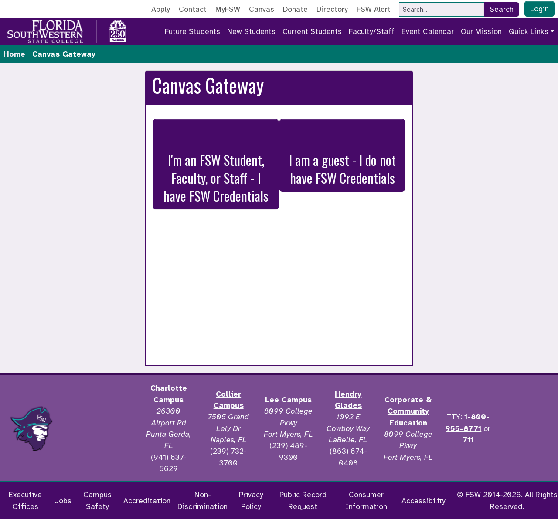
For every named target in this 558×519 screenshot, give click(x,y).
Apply (160, 9)
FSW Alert (374, 9)
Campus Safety (97, 500)
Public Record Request (303, 500)
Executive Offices (25, 500)
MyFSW (227, 9)
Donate (295, 9)
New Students (251, 31)
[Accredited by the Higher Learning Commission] (100, 428)
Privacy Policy (251, 500)
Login (539, 8)
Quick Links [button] (528, 31)
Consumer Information (366, 500)
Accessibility (423, 501)
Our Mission (481, 31)
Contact (193, 9)
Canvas (261, 9)
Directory (332, 9)
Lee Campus (288, 399)
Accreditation (146, 501)
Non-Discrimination (202, 500)
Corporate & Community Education (408, 411)
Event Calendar (427, 31)
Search (502, 9)
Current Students (312, 31)
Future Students (192, 31)
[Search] (441, 9)
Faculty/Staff (372, 31)
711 (468, 440)
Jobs (62, 501)
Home (14, 54)
